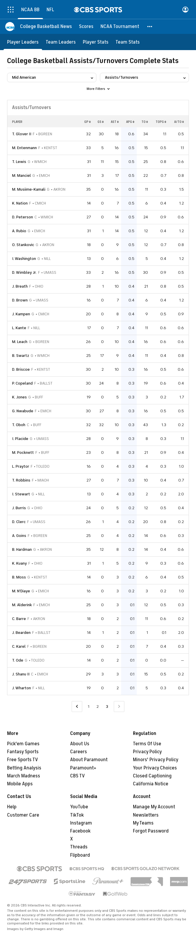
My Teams (143, 823)
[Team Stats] (127, 42)
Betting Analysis (24, 768)
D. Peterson (22, 217)
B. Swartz (20, 355)
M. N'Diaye (21, 591)
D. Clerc (19, 521)
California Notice (150, 784)
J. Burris (19, 507)
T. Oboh (18, 424)
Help (12, 807)
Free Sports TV (22, 760)
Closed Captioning (152, 776)
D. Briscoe (21, 369)
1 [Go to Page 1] (88, 706)
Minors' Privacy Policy (155, 760)
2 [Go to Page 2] (97, 706)
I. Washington (24, 258)
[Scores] (86, 26)
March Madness (23, 776)
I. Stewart (21, 494)
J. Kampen (21, 313)
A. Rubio (19, 230)
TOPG (161, 122)
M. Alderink (22, 604)
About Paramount (89, 760)
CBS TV (77, 776)
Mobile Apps (20, 784)
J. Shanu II (20, 674)
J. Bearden (21, 632)
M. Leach (19, 341)
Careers (78, 752)
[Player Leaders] (23, 42)
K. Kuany (19, 563)
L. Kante (19, 327)
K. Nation (20, 203)
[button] (150, 26)
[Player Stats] (95, 42)
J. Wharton (21, 687)
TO (144, 122)
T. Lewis (19, 161)
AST (115, 122)
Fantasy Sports (23, 752)
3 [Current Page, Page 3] (107, 706)
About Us (79, 744)
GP (87, 122)
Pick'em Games (23, 744)
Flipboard (80, 855)
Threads (79, 847)
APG (130, 122)
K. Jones (19, 397)
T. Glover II (21, 133)
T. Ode (17, 660)
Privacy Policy (147, 752)
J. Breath (20, 286)
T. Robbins (21, 480)
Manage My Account (154, 807)
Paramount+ (83, 768)
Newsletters (146, 815)
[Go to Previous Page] (77, 706)
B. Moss (19, 577)
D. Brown (20, 300)
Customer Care (23, 815)
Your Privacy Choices (155, 768)
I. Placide (20, 438)
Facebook (80, 831)
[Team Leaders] (60, 42)
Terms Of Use (147, 744)
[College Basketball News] (46, 26)
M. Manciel (21, 175)
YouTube (79, 807)
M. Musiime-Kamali (28, 189)
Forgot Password (151, 831)
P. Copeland (22, 383)
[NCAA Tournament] (120, 26)
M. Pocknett (23, 452)
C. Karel (19, 646)
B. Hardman (22, 549)
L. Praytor (20, 466)
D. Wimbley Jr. (24, 272)
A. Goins (19, 535)
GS (101, 122)
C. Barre (19, 618)
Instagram (81, 823)
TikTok (77, 815)
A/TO (179, 122)
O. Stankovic (23, 244)
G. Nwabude (22, 410)
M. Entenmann (24, 147)
